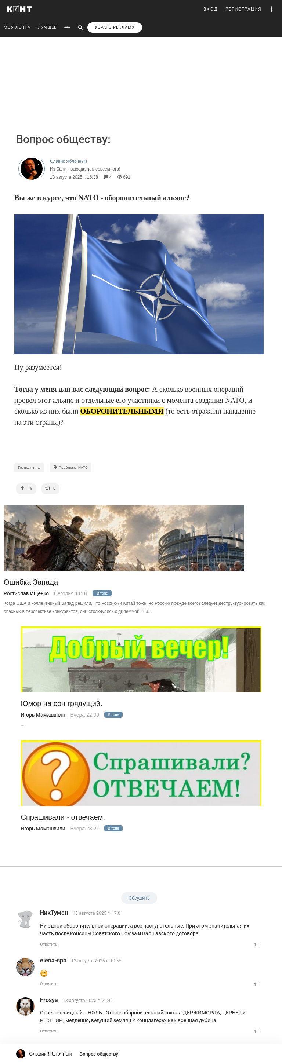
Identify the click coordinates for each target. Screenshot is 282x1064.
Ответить (48, 944)
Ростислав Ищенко (26, 593)
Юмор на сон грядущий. (61, 703)
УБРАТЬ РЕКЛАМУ (115, 27)
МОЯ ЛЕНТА (17, 27)
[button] (271, 9)
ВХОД (210, 9)
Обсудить (139, 898)
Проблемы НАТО (70, 467)
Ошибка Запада (31, 582)
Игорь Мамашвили (43, 715)
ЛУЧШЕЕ (47, 27)
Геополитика (29, 467)
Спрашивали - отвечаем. (63, 817)
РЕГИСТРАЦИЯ (243, 9)
